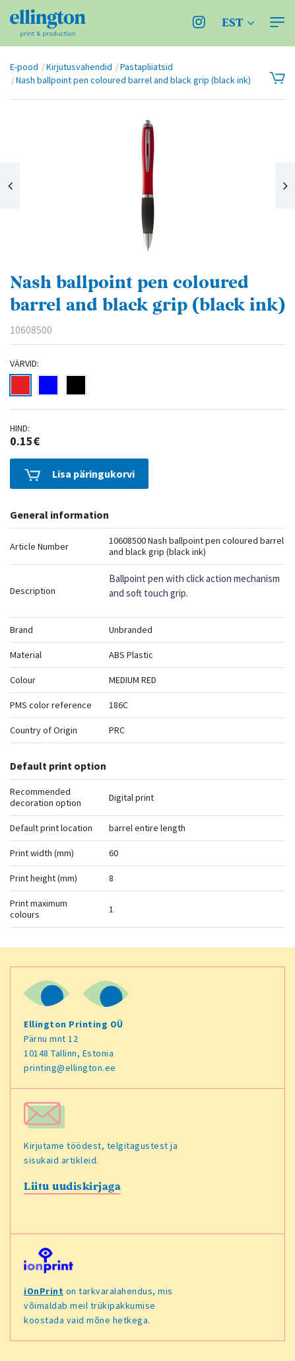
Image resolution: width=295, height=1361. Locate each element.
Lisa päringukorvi (79, 474)
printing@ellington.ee (70, 1068)
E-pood (24, 67)
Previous (10, 186)
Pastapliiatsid (146, 67)
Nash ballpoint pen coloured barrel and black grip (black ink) (133, 80)
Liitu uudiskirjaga (72, 1186)
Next (285, 186)
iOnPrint (43, 1291)
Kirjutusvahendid (79, 67)
